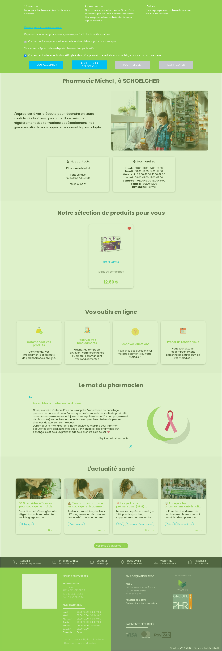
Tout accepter (46, 65)
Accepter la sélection (89, 64)
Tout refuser (133, 65)
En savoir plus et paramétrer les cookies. (43, 27)
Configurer (176, 65)
